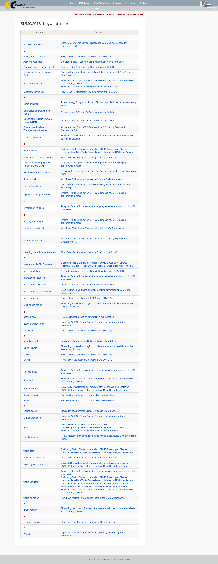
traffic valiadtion (31, 498)
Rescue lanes (30, 372)
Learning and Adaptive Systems (39, 252)
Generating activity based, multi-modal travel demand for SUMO (92, 62)
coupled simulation (32, 137)
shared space (30, 411)
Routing (27, 400)
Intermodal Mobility (32, 240)
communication (31, 104)
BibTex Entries (136, 14)
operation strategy (32, 341)
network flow (29, 317)
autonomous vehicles (33, 92)
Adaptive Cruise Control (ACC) (38, 67)
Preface (100, 14)
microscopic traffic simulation (37, 291)
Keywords (122, 14)
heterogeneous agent (33, 221)
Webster (27, 534)
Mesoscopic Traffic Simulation (38, 264)
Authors (110, 14)
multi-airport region (32, 305)
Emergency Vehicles (33, 208)
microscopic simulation (34, 284)
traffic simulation (31, 482)
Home (71, 3)
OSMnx (27, 360)
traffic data (28, 451)
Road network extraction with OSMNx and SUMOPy (86, 56)
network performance (33, 324)
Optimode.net (30, 348)
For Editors (144, 3)
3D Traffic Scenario (32, 44)
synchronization (31, 437)
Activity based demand (34, 56)
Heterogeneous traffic (34, 228)
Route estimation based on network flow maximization (87, 317)
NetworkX (28, 330)
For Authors (130, 3)
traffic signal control (33, 464)
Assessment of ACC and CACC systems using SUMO (87, 67)
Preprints (117, 3)
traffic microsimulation (34, 458)
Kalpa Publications (101, 3)
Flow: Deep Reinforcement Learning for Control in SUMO (89, 92)
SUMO (26, 427)
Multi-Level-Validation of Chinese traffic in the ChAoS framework (92, 179)
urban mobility (30, 510)
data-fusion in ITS (32, 151)
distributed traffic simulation (36, 172)
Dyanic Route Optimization (36, 194)
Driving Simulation (32, 186)
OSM (26, 354)
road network (29, 388)
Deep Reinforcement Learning (38, 157)
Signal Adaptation (32, 418)
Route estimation (31, 395)
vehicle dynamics (31, 522)
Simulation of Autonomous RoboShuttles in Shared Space (89, 86)
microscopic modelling (34, 278)
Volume (78, 14)
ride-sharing (29, 380)
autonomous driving (33, 83)
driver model (29, 179)
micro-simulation (31, 271)
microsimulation (31, 298)
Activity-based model (33, 62)
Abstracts (89, 14)
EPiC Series (84, 3)
